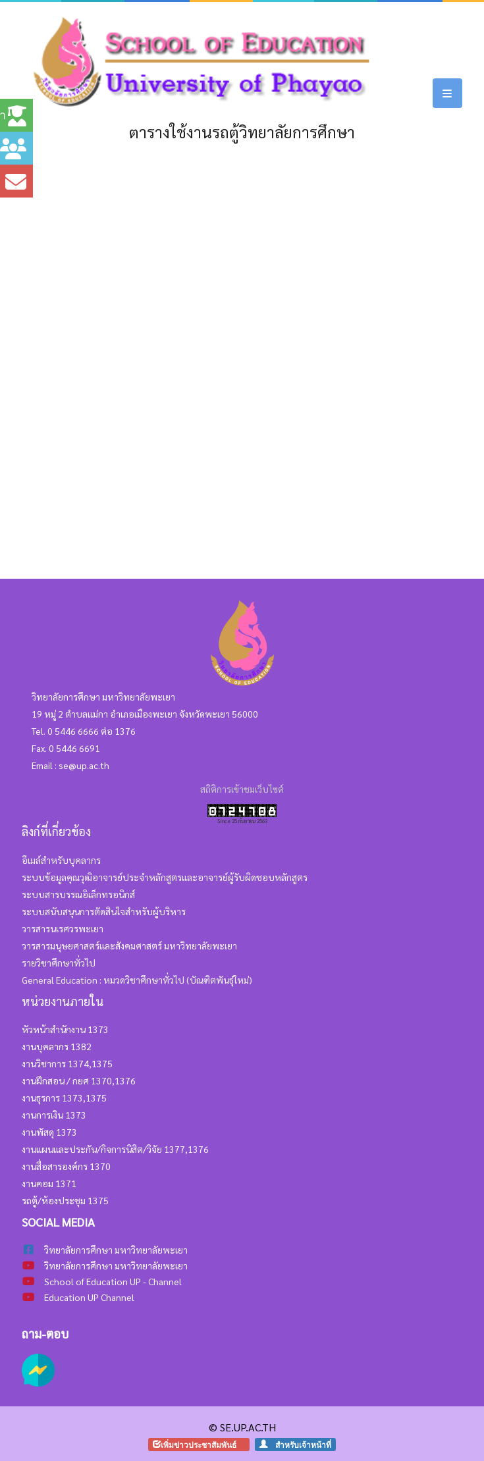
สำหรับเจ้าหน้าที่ (299, 1443)
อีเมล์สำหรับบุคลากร (61, 860)
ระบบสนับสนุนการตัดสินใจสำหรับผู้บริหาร (104, 911)
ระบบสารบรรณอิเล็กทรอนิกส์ (78, 894)
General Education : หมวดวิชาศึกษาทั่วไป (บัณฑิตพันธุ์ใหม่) (137, 980)
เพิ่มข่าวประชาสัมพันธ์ (202, 1443)
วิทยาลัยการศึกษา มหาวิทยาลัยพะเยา (116, 1265)
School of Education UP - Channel (113, 1281)
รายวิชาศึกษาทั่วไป (58, 963)
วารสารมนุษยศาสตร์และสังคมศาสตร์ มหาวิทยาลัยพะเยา (129, 945)
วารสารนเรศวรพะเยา (62, 928)
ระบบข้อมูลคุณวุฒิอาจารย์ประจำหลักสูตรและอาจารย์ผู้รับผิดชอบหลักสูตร (165, 877)
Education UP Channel (89, 1297)
